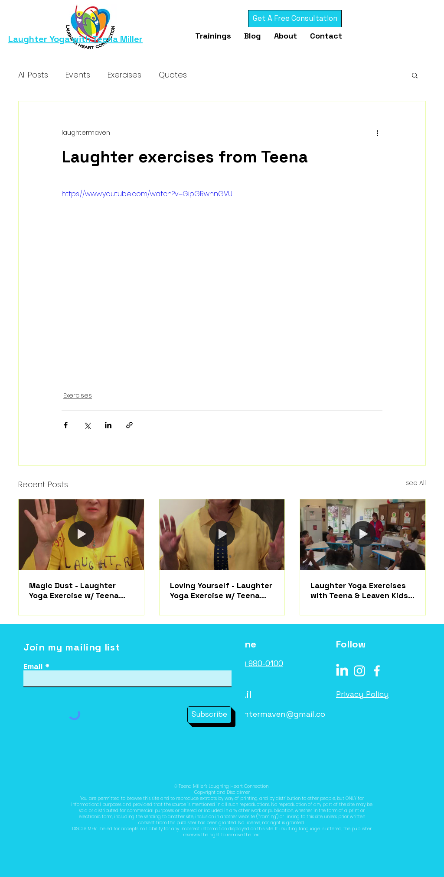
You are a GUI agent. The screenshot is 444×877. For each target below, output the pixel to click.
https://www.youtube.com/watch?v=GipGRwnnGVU (147, 194)
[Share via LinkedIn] (108, 425)
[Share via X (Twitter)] (87, 425)
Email (33, 666)
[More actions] (377, 132)
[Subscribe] (209, 714)
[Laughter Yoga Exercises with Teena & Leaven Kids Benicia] (362, 534)
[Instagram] (359, 670)
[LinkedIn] (342, 670)
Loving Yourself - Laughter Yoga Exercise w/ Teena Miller (221, 590)
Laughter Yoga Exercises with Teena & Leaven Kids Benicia (359, 590)
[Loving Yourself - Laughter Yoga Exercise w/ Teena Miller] (222, 534)
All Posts (33, 74)
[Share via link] (129, 425)
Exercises (124, 74)
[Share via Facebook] (66, 425)
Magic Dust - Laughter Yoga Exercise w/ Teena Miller (74, 590)
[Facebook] (376, 670)
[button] (415, 74)
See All (415, 483)
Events (77, 74)
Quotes (173, 74)
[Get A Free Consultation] (295, 18)
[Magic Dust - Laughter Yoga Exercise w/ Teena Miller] (81, 534)
